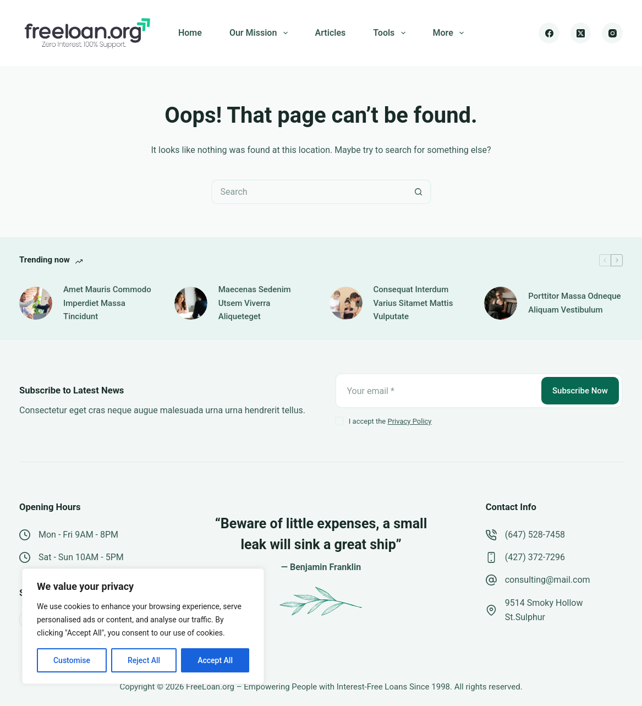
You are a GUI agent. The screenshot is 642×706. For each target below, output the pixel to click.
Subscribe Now (580, 391)
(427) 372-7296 (535, 557)
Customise (71, 660)
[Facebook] (549, 33)
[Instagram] (612, 33)
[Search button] (419, 191)
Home (190, 33)
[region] (143, 626)
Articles (330, 33)
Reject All (144, 660)
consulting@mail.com (547, 579)
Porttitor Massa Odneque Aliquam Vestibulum (574, 303)
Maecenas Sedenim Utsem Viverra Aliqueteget (254, 303)
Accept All (215, 660)
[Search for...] (309, 191)
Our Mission (260, 33)
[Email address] (437, 390)
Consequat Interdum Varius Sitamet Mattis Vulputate (413, 303)
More (450, 33)
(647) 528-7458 (535, 534)
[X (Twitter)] (580, 33)
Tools (391, 33)
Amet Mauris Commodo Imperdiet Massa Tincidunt (107, 303)
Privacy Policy (409, 421)
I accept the (390, 421)
